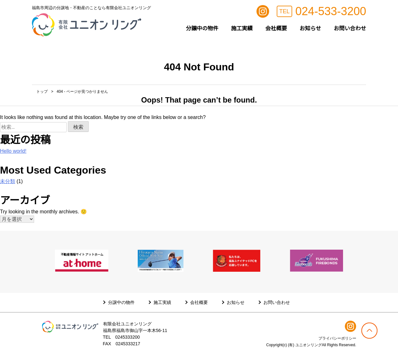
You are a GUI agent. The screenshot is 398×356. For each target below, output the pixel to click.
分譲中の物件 (202, 28)
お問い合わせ (350, 28)
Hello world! (13, 151)
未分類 (7, 181)
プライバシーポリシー (337, 338)
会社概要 (276, 28)
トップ (42, 91)
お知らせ (310, 28)
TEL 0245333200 (121, 337)
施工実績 (242, 28)
